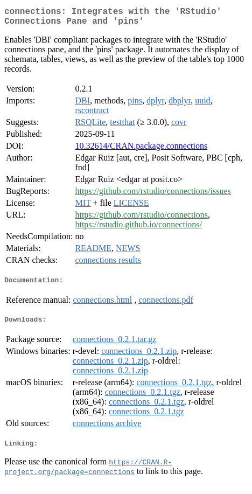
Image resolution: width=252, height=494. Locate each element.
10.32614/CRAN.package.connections (141, 150)
